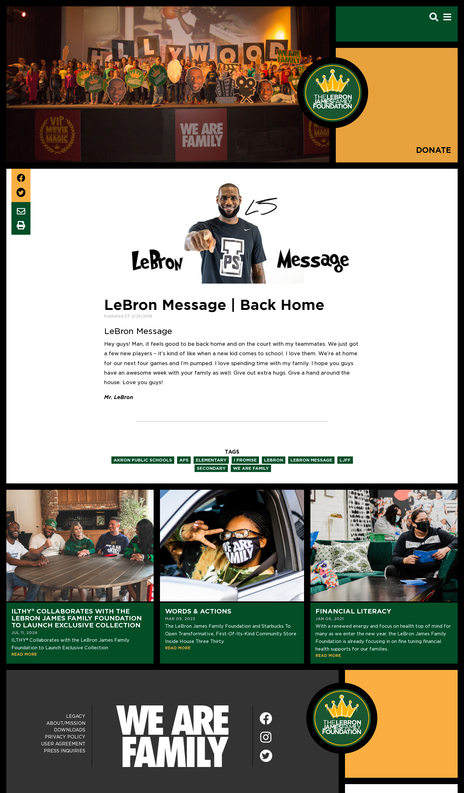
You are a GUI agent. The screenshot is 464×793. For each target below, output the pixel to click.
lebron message (311, 460)
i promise (245, 460)
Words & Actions (198, 611)
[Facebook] (266, 719)
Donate (433, 150)
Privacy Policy (65, 736)
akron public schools (143, 460)
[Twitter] (266, 755)
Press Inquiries (64, 750)
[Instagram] (266, 737)
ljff (345, 460)
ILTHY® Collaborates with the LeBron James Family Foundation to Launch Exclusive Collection (76, 618)
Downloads (69, 729)
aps (184, 460)
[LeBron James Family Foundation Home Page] (342, 718)
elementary (211, 460)
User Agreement (63, 743)
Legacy (75, 716)
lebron (273, 460)
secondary (211, 468)
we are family (251, 468)
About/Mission (65, 723)
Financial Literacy (353, 611)
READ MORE (24, 654)
